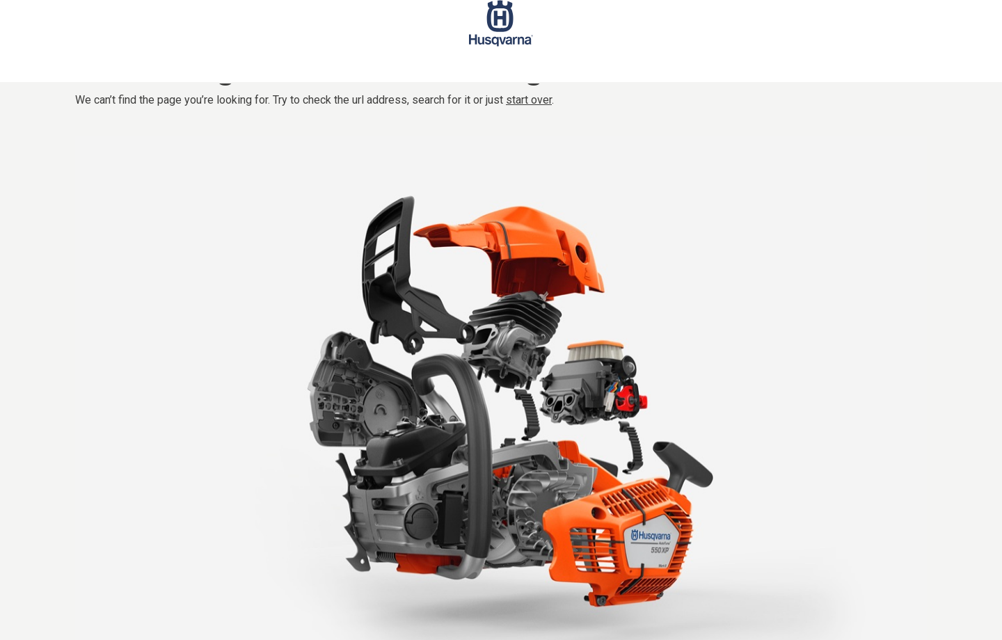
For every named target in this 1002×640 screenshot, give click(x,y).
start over (529, 99)
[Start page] (501, 41)
